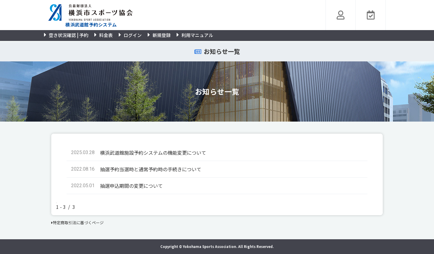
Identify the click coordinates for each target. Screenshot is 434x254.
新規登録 (159, 35)
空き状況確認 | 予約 (66, 35)
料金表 (103, 35)
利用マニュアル (195, 35)
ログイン (130, 35)
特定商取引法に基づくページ (77, 222)
